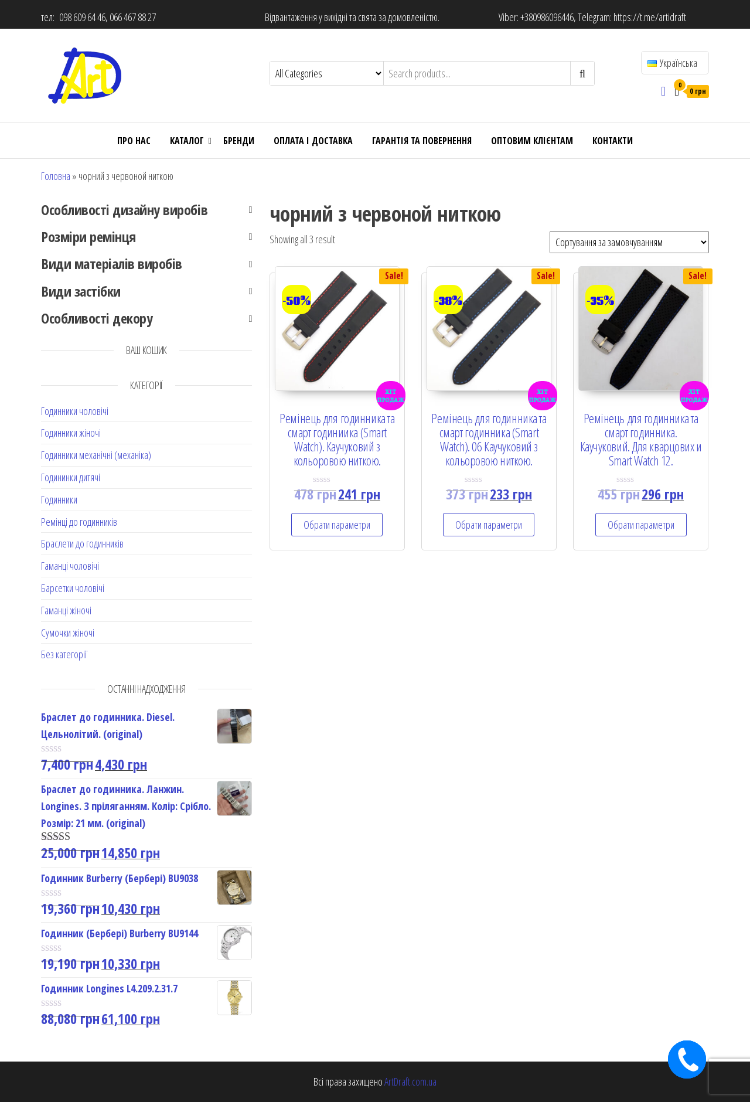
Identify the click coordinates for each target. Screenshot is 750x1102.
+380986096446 (547, 17)
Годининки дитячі (70, 477)
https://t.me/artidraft (649, 17)
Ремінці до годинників (79, 522)
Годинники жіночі (71, 433)
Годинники (59, 499)
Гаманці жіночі (66, 610)
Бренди (238, 140)
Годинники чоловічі (74, 411)
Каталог (187, 140)
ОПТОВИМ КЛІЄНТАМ (532, 140)
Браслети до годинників (82, 543)
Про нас (134, 140)
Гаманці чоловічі (70, 566)
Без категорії (64, 654)
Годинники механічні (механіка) (96, 455)
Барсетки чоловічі (72, 588)
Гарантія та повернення (422, 140)
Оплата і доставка (313, 140)
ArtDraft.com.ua (410, 1081)
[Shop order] (629, 242)
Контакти (612, 140)
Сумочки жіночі (67, 632)
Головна (55, 176)
